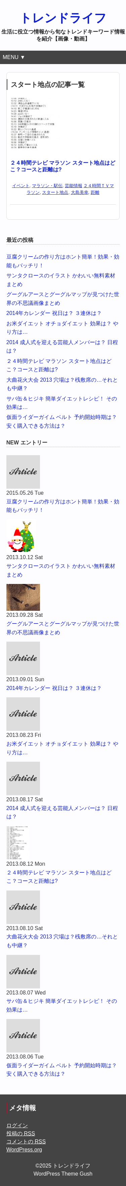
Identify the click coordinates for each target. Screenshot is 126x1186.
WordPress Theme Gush (63, 1174)
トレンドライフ (63, 18)
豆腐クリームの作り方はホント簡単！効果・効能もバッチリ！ (62, 506)
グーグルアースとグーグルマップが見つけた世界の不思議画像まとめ (62, 628)
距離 (95, 192)
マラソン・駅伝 (47, 185)
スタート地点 (55, 192)
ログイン (17, 1125)
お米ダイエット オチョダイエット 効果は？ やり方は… (62, 748)
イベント (21, 185)
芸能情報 (73, 185)
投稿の (20, 1133)
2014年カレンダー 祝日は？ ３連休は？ (54, 313)
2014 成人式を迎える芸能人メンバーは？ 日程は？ (62, 812)
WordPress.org (24, 1149)
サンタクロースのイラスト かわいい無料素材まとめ (60, 570)
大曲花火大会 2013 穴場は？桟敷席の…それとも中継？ (62, 941)
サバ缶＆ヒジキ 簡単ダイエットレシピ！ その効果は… (61, 1005)
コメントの (26, 1141)
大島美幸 (79, 192)
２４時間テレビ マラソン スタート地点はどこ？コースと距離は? (59, 877)
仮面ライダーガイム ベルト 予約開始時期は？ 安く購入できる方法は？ (61, 1070)
